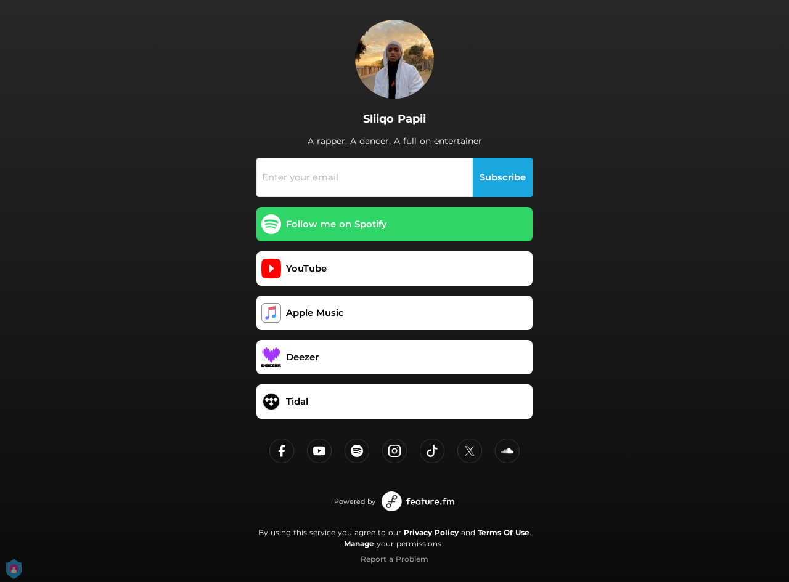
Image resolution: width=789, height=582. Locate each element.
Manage (359, 543)
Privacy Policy (431, 532)
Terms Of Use (503, 532)
